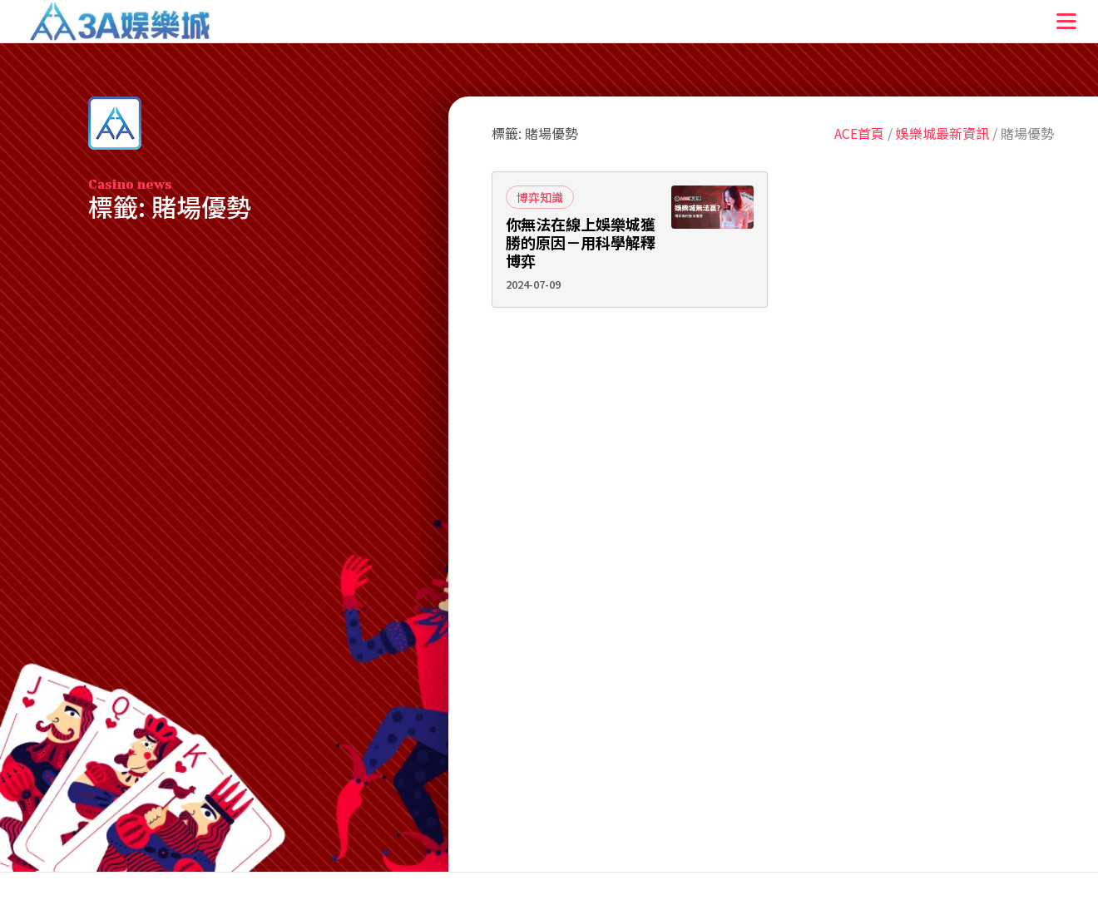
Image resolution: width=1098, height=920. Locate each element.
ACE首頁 (859, 133)
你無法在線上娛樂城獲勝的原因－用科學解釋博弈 (580, 242)
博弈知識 (540, 197)
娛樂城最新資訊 (942, 133)
